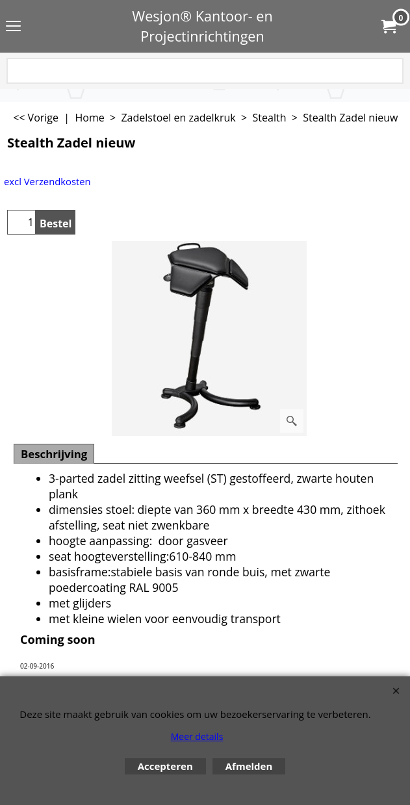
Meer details (197, 736)
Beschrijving (54, 453)
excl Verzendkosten (47, 181)
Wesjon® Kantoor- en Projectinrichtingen (202, 25)
